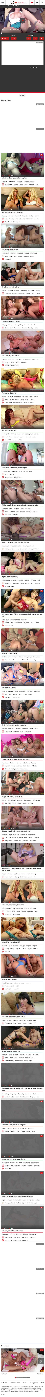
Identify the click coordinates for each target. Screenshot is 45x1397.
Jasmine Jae (17, 840)
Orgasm (12, 399)
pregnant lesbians (29, 181)
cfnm (16, 983)
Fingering (30, 328)
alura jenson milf (7, 908)
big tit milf (18, 216)
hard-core (12, 763)
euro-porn (35, 359)
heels (23, 874)
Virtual (19, 1023)
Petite (17, 1097)
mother (30, 1020)
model (27, 253)
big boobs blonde (18, 908)
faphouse (30, 691)
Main (2, 6)
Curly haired (8, 660)
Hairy (21, 184)
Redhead (16, 437)
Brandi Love (16, 989)
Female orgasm (24, 1097)
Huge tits (36, 219)
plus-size (20, 181)
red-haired (21, 434)
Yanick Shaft (33, 840)
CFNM (12, 986)
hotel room (34, 253)
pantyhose (5, 763)
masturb (5, 181)
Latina (29, 766)
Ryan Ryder (25, 840)
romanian (35, 1054)
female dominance (7, 983)
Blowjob (28, 511)
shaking (5, 728)
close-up (34, 874)
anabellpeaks (6, 434)
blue (4, 691)
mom (4, 1020)
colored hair (10, 691)
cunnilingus (6, 1162)
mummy (5, 216)
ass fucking (6, 1094)
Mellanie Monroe (17, 402)
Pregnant (15, 184)
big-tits (35, 945)
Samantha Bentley (10, 586)
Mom (17, 549)
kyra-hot (5, 359)
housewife (31, 290)
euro (24, 1200)
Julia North (8, 514)
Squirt (23, 1203)
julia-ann (16, 945)
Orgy (10, 803)
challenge (11, 728)
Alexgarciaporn (9, 477)
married (10, 290)
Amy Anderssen (24, 769)
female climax (34, 1094)
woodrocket (6, 253)
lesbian (38, 1200)
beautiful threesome (28, 546)
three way (33, 908)
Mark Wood (25, 1240)
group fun (5, 508)
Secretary (16, 877)
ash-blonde (18, 396)
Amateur (22, 511)
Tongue (7, 328)
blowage (25, 1234)
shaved (13, 800)
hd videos (37, 691)
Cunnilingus (31, 549)
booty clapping (34, 728)
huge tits (25, 216)
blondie (27, 580)
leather (4, 874)
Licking (22, 399)
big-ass (29, 945)
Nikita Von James (28, 402)
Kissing (25, 694)
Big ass (30, 948)
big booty (28, 508)
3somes (19, 1234)
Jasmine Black (19, 1060)
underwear (27, 1162)
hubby (38, 290)
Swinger (38, 293)
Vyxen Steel (8, 259)
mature (15, 657)
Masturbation (8, 184)
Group (25, 184)
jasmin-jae (24, 834)
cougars (20, 763)
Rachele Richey (15, 365)
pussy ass (24, 1128)
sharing (13, 1234)
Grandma (29, 660)
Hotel (6, 256)
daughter (31, 1128)
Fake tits (11, 219)
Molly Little (8, 1168)
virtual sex (23, 1020)
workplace (17, 874)
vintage (10, 1200)
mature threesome (16, 546)
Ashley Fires (8, 989)
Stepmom (36, 660)
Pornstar (23, 911)
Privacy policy (34, 1383)
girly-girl (37, 434)
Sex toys (30, 877)
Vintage (13, 1203)
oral (31, 396)
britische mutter (7, 657)
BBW (37, 184)
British (22, 583)
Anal (17, 511)
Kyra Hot (7, 365)
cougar (11, 216)
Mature (12, 549)
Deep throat (25, 1237)
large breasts (35, 1162)
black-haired (37, 800)
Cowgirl (19, 803)
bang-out (13, 253)
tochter (21, 657)
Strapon (15, 694)
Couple (20, 256)
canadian (20, 253)
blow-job (11, 325)
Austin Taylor (8, 402)
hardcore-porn (6, 471)
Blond (6, 219)
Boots (6, 877)
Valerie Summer (9, 625)
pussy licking (19, 325)
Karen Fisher (8, 222)
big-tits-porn (27, 359)
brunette (27, 325)
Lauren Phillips (19, 440)
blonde (4, 800)
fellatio (13, 1162)
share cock (33, 1234)
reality (31, 216)
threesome (5, 1234)
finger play (21, 1094)
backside (25, 396)
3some (4, 290)
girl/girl (21, 580)
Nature (6, 1057)
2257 (42, 1383)
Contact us (4, 1383)
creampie (19, 1162)
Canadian (26, 256)
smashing (24, 290)
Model (11, 256)
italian (36, 216)
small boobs (28, 800)
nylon (4, 1200)
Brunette (24, 328)
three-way (14, 580)
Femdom (7, 986)
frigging (5, 325)
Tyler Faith (7, 769)
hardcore (16, 508)
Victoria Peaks (16, 697)
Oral (6, 803)
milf (11, 508)
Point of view (8, 1023)
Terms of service (15, 1383)
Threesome (30, 219)
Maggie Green (18, 477)
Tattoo (31, 256)
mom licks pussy (7, 1128)
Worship (35, 948)
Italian (28, 1203)
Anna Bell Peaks (9, 440)
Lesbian (32, 399)
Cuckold (28, 293)
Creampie (34, 511)
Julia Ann (7, 951)
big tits (4, 396)
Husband (14, 293)
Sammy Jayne (28, 1060)
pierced (14, 434)
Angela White (16, 1240)
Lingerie (7, 1165)
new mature (6, 546)
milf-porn (11, 359)
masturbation (17, 1200)
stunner (28, 983)
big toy (10, 874)
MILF (16, 219)
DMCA (25, 1383)
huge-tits (5, 945)
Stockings (19, 766)
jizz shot (34, 325)
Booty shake (28, 731)
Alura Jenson (16, 222)
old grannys (28, 657)
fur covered (12, 181)
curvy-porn (19, 359)
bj (8, 800)
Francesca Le (8, 1240)
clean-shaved (6, 580)
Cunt (11, 328)
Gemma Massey (9, 1060)
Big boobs (31, 184)
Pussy (6, 399)
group (36, 396)
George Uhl (15, 514)
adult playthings (15, 619)
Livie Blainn (8, 697)
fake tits (10, 396)
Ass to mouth (8, 731)
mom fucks (37, 657)
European (7, 362)
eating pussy (29, 434)
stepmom (16, 1128)
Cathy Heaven (8, 840)
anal (22, 508)
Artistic (17, 362)
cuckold (17, 290)
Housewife (21, 293)
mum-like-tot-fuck (14, 834)
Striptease (16, 731)
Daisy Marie (15, 769)
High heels (23, 877)
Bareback (27, 1057)
